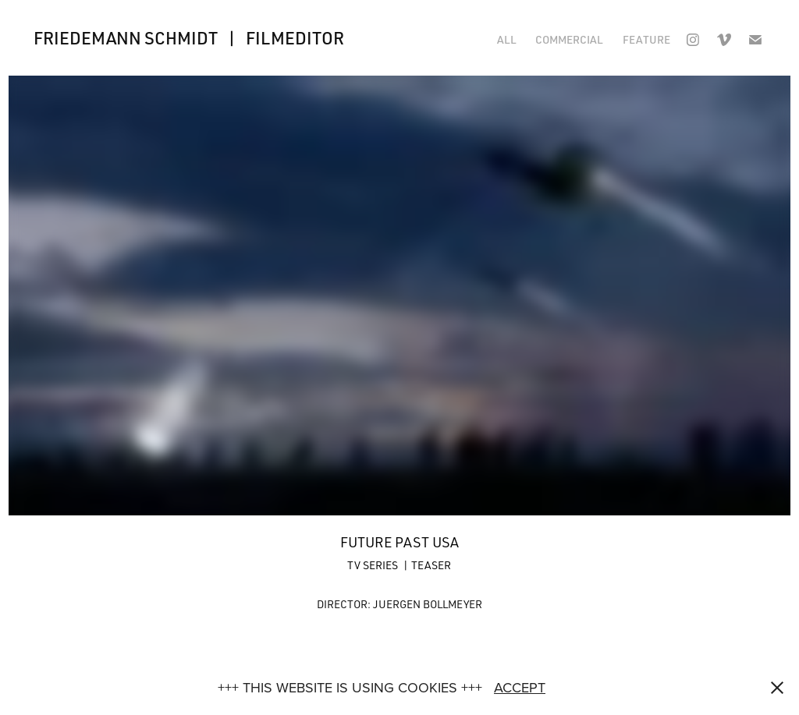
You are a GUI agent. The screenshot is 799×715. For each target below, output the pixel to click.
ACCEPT (519, 687)
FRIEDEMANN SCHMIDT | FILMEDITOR (189, 37)
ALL (507, 39)
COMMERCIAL (569, 39)
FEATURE (646, 39)
